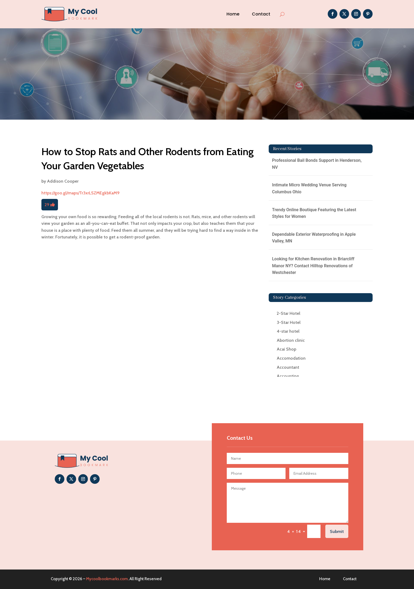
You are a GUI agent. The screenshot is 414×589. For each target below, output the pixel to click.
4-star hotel (288, 331)
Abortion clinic (291, 340)
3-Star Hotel (288, 322)
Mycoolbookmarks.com (107, 578)
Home (232, 14)
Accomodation (291, 358)
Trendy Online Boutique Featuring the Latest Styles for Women (314, 213)
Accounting (288, 376)
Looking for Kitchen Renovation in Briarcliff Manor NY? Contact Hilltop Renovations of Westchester (313, 265)
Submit (337, 531)
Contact (261, 14)
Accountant (288, 367)
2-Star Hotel (288, 313)
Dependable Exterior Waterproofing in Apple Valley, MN (314, 238)
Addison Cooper (63, 181)
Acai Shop (286, 349)
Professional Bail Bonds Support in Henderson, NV (316, 164)
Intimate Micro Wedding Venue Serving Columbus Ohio (309, 188)
